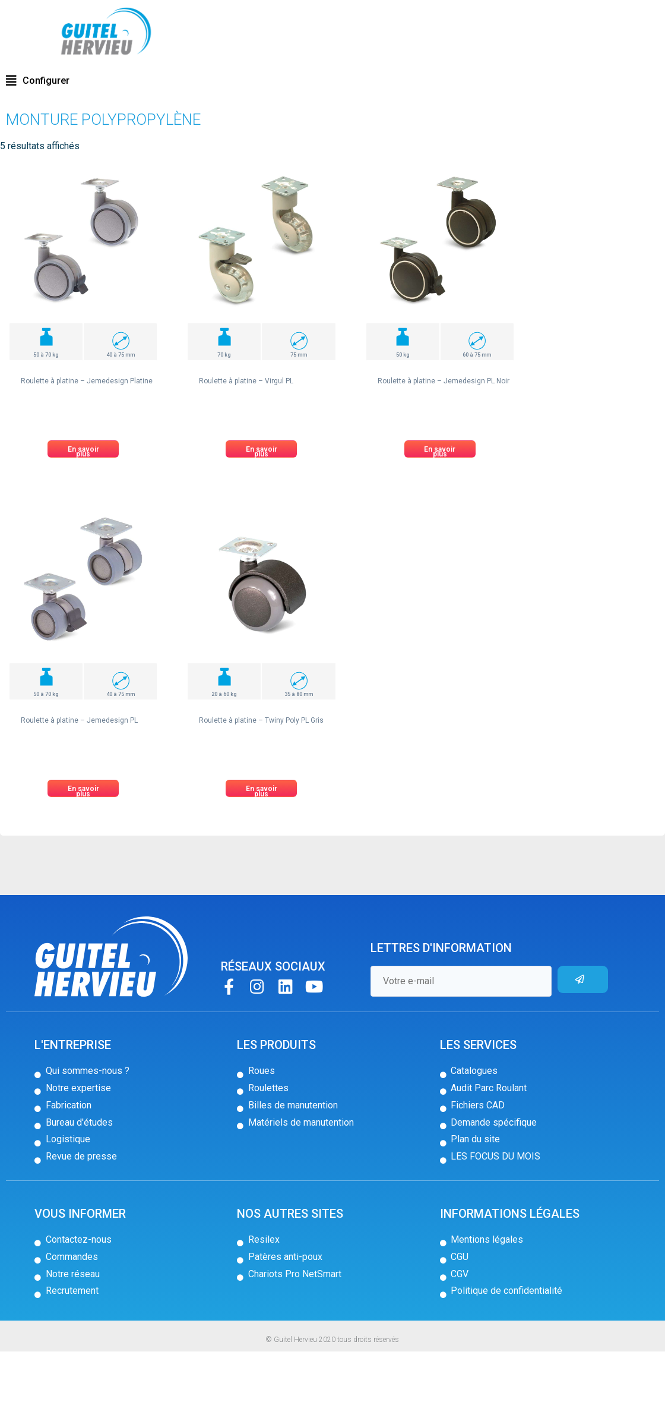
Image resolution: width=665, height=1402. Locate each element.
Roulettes (64, 85)
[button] (37, 131)
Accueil (28, 85)
